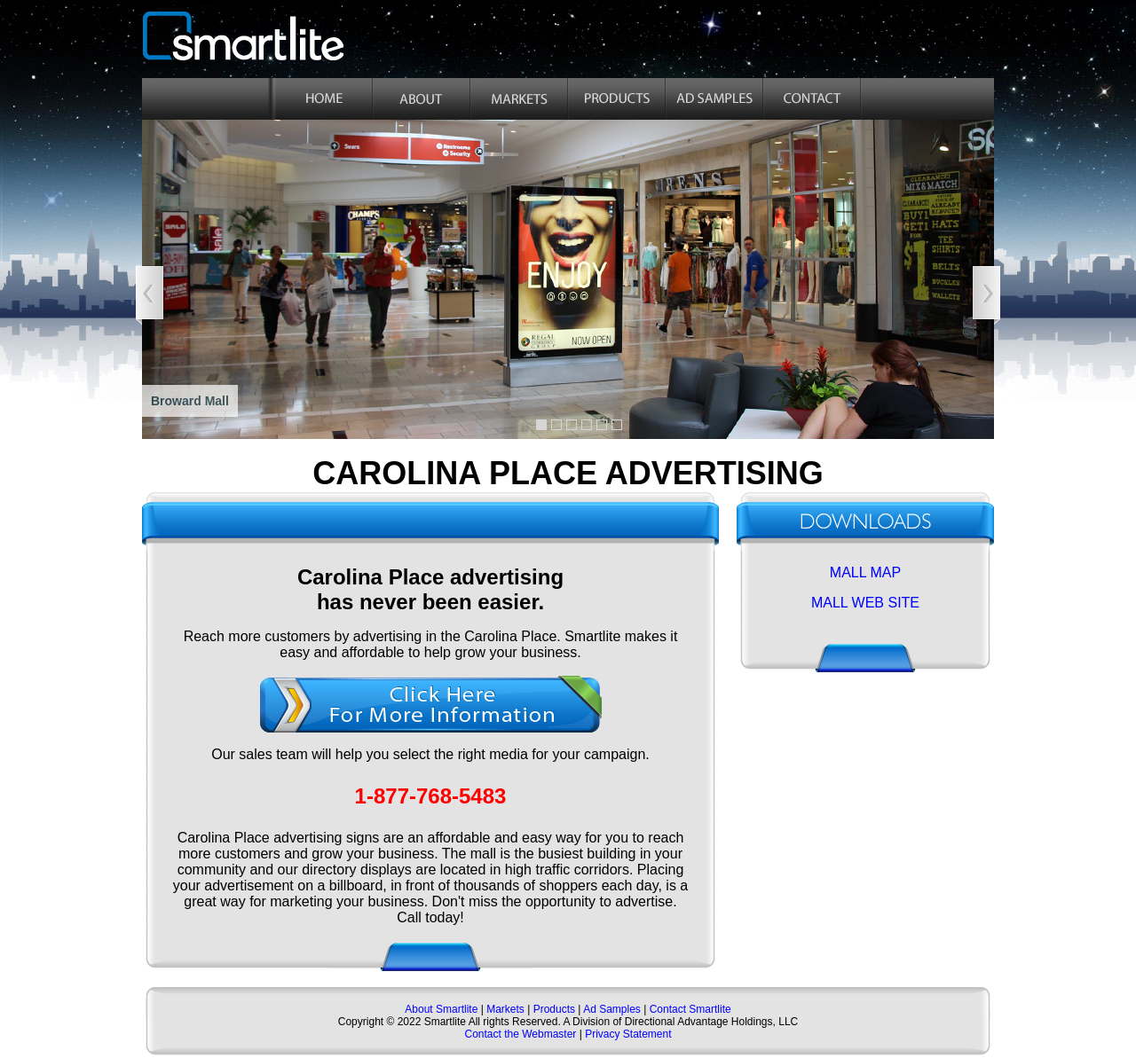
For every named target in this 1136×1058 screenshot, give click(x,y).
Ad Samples (612, 1009)
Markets (504, 1009)
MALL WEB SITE (865, 602)
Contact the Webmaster (520, 1034)
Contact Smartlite (690, 1009)
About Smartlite (442, 1009)
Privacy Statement (628, 1034)
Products (554, 1009)
